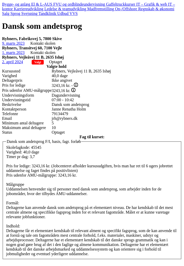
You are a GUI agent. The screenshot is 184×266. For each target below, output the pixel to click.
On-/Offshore (126, 9)
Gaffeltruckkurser (121, 4)
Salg (6, 13)
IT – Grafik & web (152, 4)
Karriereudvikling (29, 9)
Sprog (15, 13)
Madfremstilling (101, 9)
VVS (73, 13)
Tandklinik (48, 13)
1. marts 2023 (13, 52)
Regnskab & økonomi (156, 9)
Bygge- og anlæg (16, 4)
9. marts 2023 (13, 43)
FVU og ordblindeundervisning (79, 4)
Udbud (63, 13)
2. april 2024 (12, 62)
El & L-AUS (42, 4)
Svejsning (30, 13)
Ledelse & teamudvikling (65, 9)
